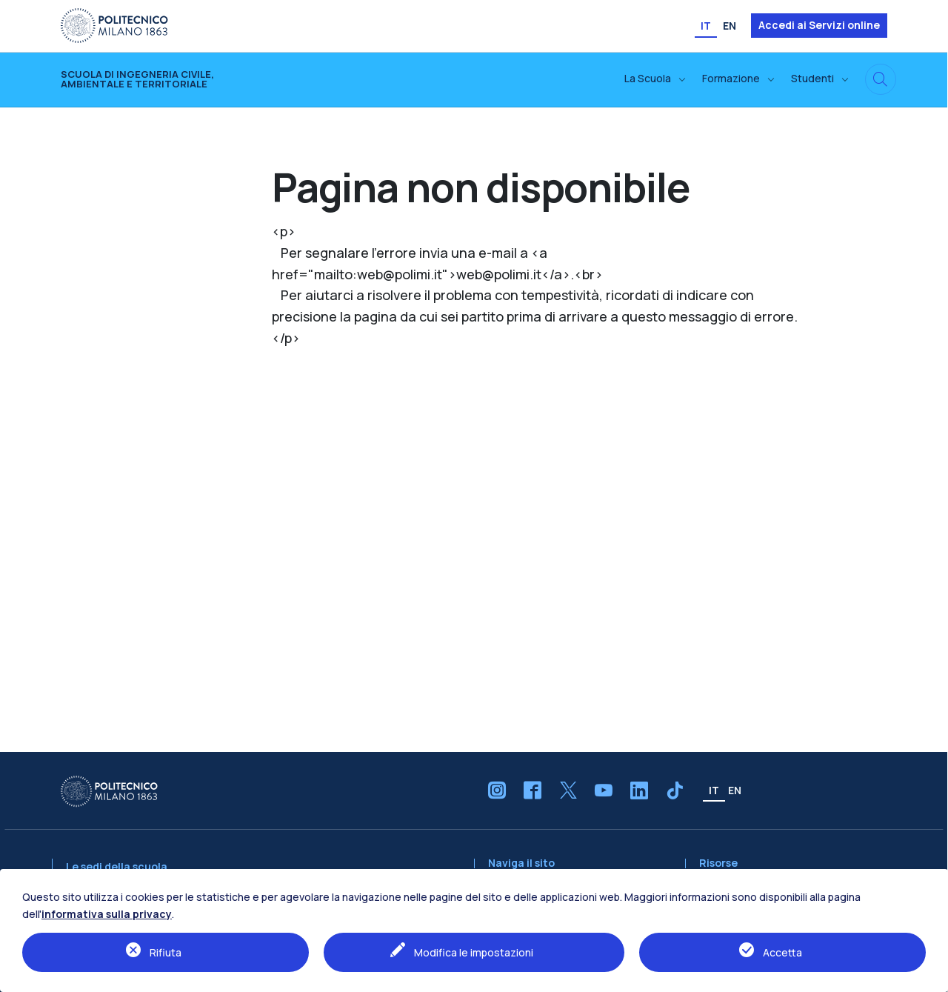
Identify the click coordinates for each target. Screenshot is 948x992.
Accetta (782, 952)
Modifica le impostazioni (473, 952)
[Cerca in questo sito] (880, 79)
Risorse (718, 863)
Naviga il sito (521, 863)
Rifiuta (165, 952)
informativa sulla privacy (106, 914)
